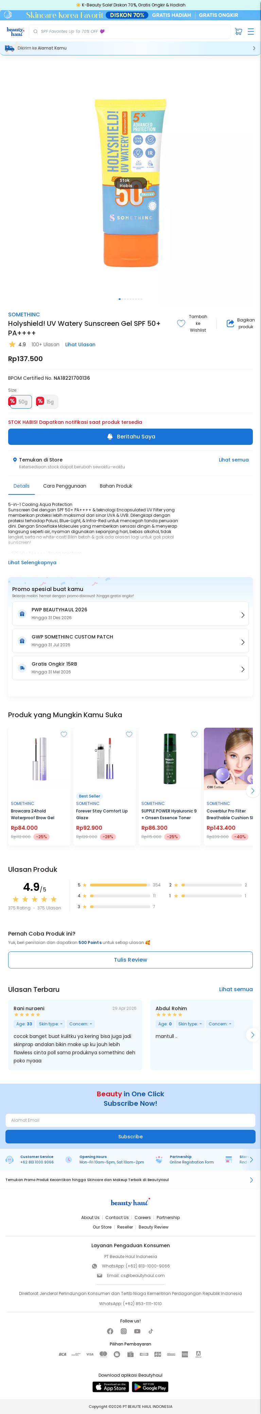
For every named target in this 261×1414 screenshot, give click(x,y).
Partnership (168, 1217)
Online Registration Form (192, 1162)
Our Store (102, 1227)
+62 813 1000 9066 (37, 1162)
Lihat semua (234, 459)
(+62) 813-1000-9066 (148, 1266)
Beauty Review (154, 1227)
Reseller (125, 1227)
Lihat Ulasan (80, 344)
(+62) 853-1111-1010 (142, 1304)
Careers (143, 1217)
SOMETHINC (24, 314)
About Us (90, 1217)
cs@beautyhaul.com (143, 1275)
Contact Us (117, 1217)
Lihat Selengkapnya (32, 562)
